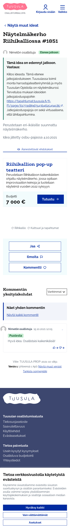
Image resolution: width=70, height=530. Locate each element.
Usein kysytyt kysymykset (20, 451)
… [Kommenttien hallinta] (62, 329)
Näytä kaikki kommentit (22, 315)
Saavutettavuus (14, 426)
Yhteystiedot (11, 460)
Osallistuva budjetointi (18, 455)
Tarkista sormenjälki (35, 371)
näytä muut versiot (50, 366)
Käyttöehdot (11, 431)
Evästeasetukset (14, 436)
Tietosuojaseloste (15, 422)
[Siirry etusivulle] (15, 9)
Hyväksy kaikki (35, 507)
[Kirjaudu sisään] (45, 9)
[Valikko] (62, 9)
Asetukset (35, 522)
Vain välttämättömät (35, 515)
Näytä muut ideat (20, 25)
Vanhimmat (57, 292)
